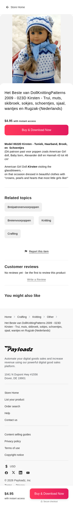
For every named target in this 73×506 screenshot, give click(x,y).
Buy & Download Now (36, 130)
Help (7, 413)
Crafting (13, 233)
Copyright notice (14, 454)
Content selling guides (18, 434)
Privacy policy (13, 441)
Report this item (36, 251)
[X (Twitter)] (13, 472)
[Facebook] (6, 473)
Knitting (46, 220)
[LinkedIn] (20, 472)
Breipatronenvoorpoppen (23, 207)
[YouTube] (28, 473)
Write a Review (36, 279)
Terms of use (12, 448)
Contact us (11, 419)
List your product (14, 399)
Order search (12, 406)
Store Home (15, 7)
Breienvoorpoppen (19, 220)
